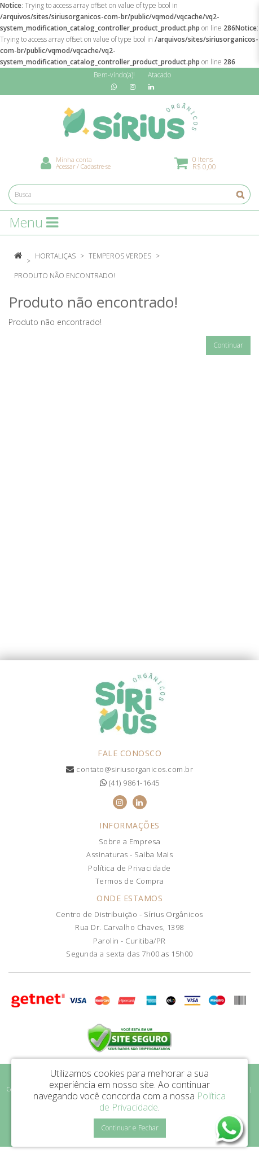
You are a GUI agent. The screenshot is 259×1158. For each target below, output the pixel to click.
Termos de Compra (129, 881)
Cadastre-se (96, 166)
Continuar (228, 345)
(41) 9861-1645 (130, 783)
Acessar (65, 166)
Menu (34, 222)
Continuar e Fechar (130, 1128)
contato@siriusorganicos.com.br (129, 769)
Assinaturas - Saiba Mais (129, 854)
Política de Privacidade (129, 868)
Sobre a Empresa (130, 841)
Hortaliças (55, 256)
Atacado (159, 75)
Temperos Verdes (120, 256)
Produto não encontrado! (64, 275)
